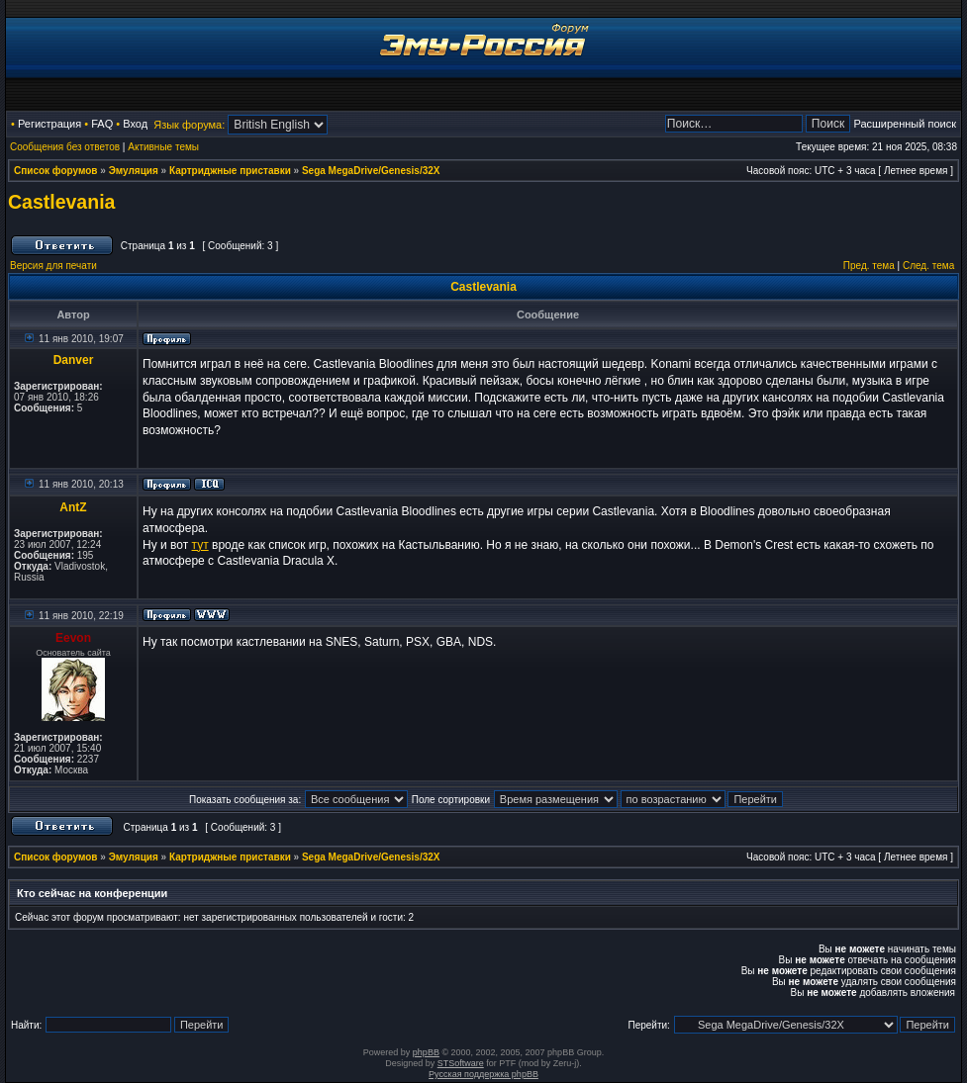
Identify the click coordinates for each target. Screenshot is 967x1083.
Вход (135, 124)
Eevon (73, 638)
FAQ (102, 124)
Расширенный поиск (904, 124)
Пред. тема (869, 265)
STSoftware (460, 1063)
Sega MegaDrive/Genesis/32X (371, 170)
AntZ (72, 507)
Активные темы (163, 146)
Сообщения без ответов (65, 146)
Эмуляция (133, 170)
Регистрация (49, 124)
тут (200, 545)
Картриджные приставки (230, 170)
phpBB (426, 1052)
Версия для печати (53, 265)
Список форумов (56, 170)
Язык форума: (189, 125)
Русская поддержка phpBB (483, 1074)
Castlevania (61, 202)
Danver (73, 360)
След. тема (928, 265)
